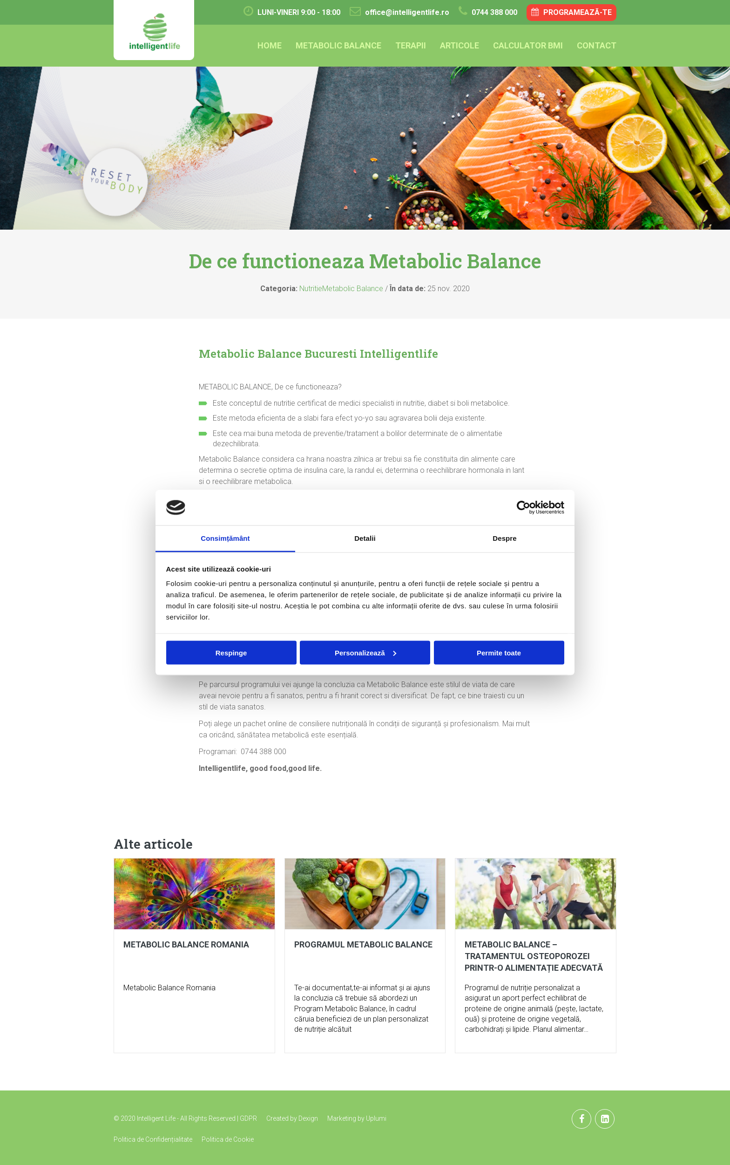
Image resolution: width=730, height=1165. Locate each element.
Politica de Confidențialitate (153, 1139)
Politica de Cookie (228, 1139)
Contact (596, 45)
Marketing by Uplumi (356, 1118)
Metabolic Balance (338, 45)
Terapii (410, 45)
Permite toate (499, 652)
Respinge (231, 652)
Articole (459, 45)
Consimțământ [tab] (225, 538)
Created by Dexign (292, 1118)
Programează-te (571, 12)
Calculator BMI (528, 45)
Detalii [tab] (365, 538)
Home (269, 45)
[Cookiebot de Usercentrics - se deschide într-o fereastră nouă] (523, 508)
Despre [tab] (504, 538)
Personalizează (365, 652)
